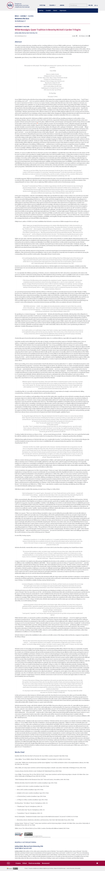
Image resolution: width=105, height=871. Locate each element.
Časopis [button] (52, 5)
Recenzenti (45, 863)
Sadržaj (41, 10)
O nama (18, 863)
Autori (55, 10)
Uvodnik (48, 10)
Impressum (63, 10)
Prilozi (25, 863)
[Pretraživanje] (78, 5)
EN (92, 5)
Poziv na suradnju (34, 863)
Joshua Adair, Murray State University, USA (26, 33)
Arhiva (62, 5)
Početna (42, 5)
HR (89, 5)
